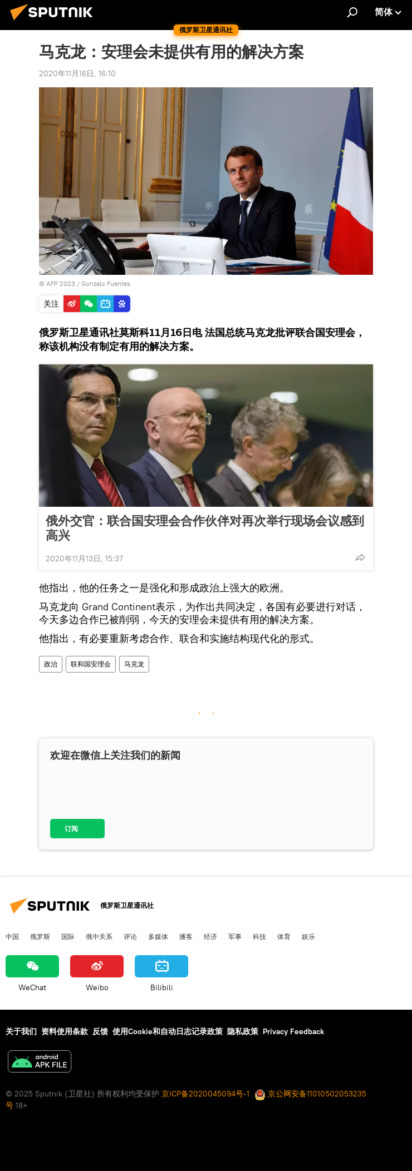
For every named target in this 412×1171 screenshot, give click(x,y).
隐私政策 (242, 1031)
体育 (284, 936)
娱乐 (308, 936)
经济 (210, 936)
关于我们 (21, 1031)
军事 (235, 936)
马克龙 (134, 664)
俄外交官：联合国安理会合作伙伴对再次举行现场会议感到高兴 (205, 527)
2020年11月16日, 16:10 (77, 73)
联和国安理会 (91, 664)
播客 (186, 936)
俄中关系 (99, 936)
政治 (50, 664)
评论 (130, 936)
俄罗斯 (40, 936)
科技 (259, 936)
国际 (68, 936)
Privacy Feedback (293, 1031)
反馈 (100, 1031)
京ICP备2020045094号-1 (205, 1094)
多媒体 (158, 936)
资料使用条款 (64, 1031)
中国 (12, 936)
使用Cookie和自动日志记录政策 (167, 1031)
